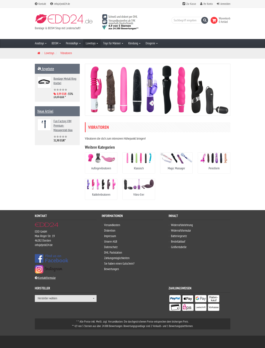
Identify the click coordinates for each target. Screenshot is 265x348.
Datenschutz (111, 247)
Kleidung (134, 43)
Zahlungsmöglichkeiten (116, 258)
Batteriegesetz (179, 236)
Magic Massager (176, 168)
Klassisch (139, 168)
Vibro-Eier (138, 195)
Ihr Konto (208, 4)
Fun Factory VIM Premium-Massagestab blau (63, 125)
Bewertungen (111, 269)
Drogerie (152, 43)
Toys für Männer (113, 43)
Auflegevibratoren (101, 168)
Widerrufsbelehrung (182, 225)
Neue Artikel (45, 111)
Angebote (45, 69)
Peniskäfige (73, 43)
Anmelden (225, 4)
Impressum (110, 236)
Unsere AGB (110, 241)
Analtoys (40, 43)
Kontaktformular (45, 278)
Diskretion (109, 230)
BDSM (56, 43)
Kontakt (40, 4)
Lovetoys (92, 43)
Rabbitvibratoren (101, 195)
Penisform (214, 168)
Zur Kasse (191, 4)
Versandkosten (112, 225)
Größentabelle (179, 247)
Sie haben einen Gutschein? (119, 263)
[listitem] (175, 299)
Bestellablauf (178, 241)
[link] (215, 20)
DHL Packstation (113, 252)
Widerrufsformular (181, 230)
